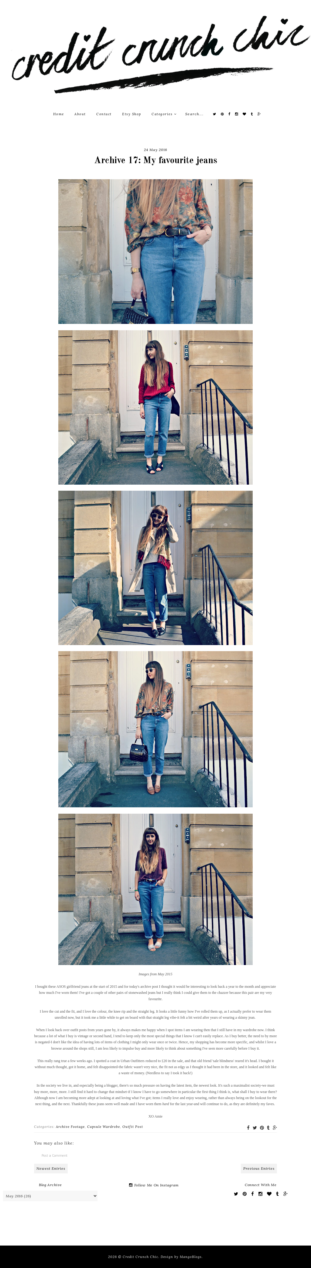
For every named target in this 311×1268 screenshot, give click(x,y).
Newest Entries (50, 1168)
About (80, 114)
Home (58, 114)
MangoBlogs (191, 1257)
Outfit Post (132, 1127)
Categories (164, 114)
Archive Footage (70, 1127)
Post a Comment (54, 1155)
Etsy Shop (131, 114)
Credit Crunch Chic (140, 1257)
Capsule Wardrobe (103, 1127)
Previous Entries (259, 1168)
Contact (104, 114)
